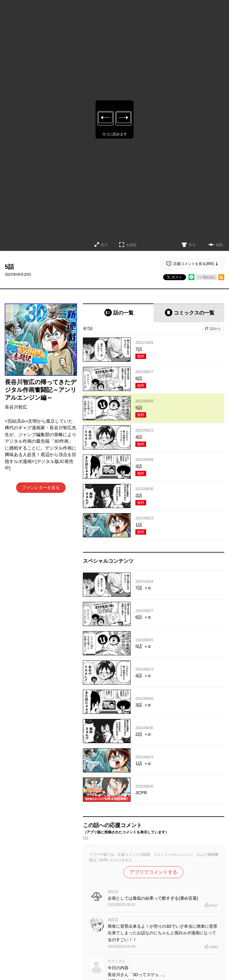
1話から (215, 328)
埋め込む (209, 277)
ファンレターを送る (41, 487)
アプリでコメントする (153, 872)
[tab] (118, 312)
